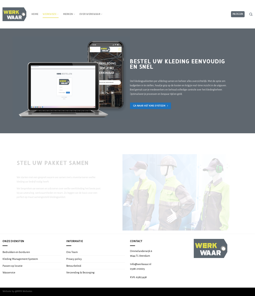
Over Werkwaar (91, 14)
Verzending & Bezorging (80, 272)
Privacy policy (74, 258)
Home (34, 14)
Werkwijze (51, 14)
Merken (69, 14)
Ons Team (72, 252)
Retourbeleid (73, 265)
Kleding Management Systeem (20, 258)
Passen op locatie (12, 265)
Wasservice (9, 272)
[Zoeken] (250, 14)
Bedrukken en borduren (16, 252)
